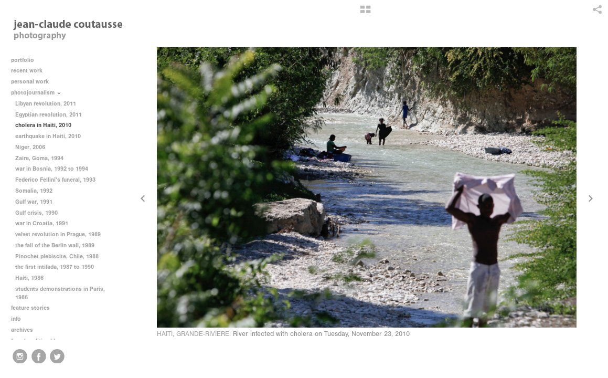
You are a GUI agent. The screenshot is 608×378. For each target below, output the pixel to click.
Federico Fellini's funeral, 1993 (55, 179)
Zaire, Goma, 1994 (39, 158)
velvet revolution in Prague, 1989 (58, 234)
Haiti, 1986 (29, 278)
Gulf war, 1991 (33, 201)
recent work (30, 70)
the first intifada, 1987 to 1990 (54, 267)
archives (25, 330)
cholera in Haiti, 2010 (43, 125)
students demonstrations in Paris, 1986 (60, 293)
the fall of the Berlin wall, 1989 (54, 245)
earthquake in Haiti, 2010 (48, 136)
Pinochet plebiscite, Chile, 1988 (57, 256)
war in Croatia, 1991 (41, 223)
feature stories (34, 307)
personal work (33, 81)
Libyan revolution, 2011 (45, 103)
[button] (365, 13)
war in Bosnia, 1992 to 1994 (51, 168)
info (19, 319)
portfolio (22, 60)
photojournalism (36, 92)
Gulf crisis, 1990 (36, 212)
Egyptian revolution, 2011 (48, 114)
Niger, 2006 (30, 147)
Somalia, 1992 (33, 190)
